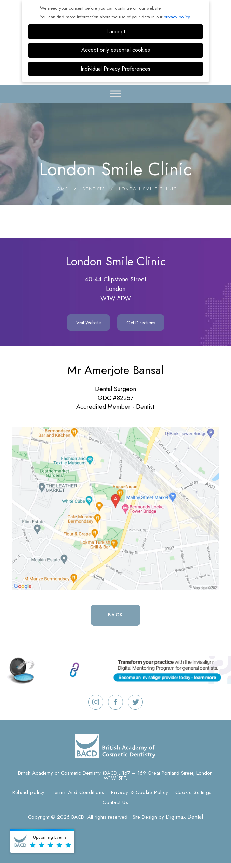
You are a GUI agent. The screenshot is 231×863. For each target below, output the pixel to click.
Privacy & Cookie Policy (139, 792)
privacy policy (177, 17)
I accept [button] (115, 31)
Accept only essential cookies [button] (115, 50)
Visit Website (88, 322)
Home (60, 188)
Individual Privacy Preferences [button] (115, 69)
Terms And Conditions (78, 792)
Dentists (93, 188)
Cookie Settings (193, 792)
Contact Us (115, 802)
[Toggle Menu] (115, 93)
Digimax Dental (184, 817)
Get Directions (140, 322)
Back (115, 614)
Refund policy (28, 792)
